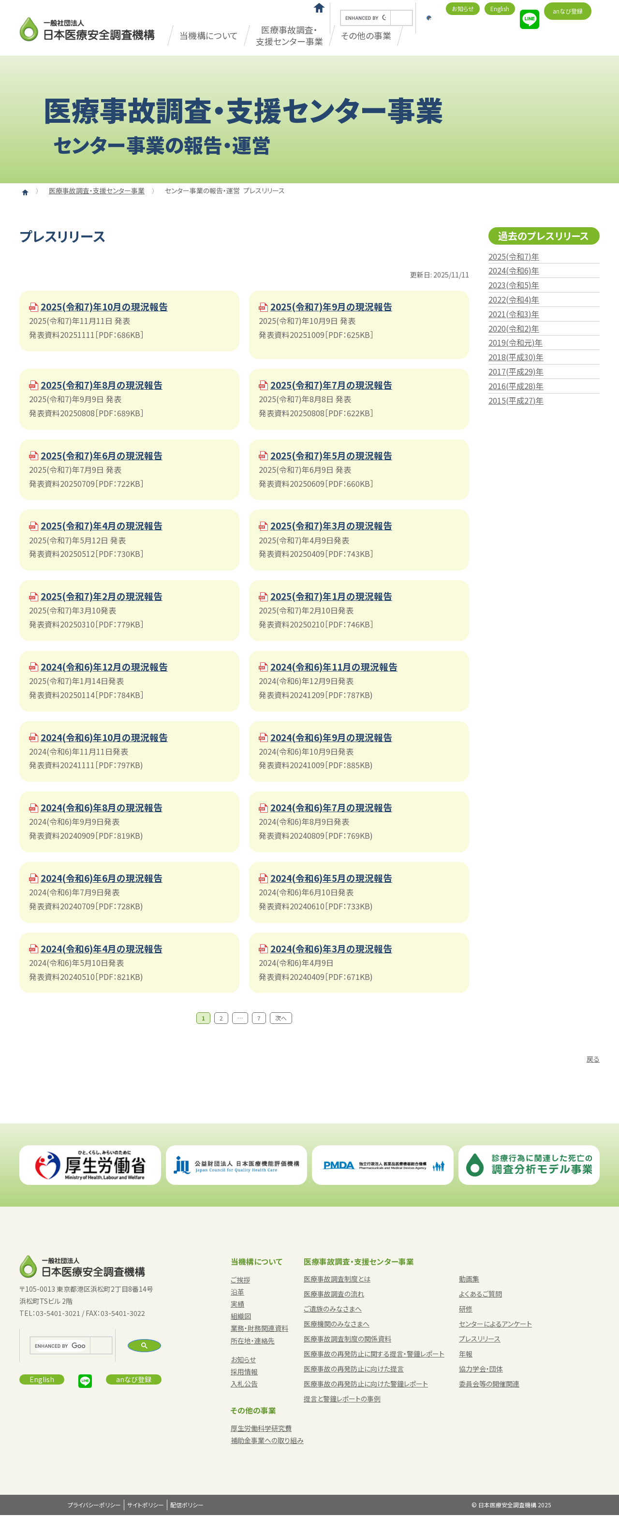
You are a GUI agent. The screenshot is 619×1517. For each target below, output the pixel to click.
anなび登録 (568, 11)
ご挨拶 (240, 1281)
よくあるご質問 (480, 1295)
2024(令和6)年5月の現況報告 (335, 879)
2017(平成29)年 (516, 371)
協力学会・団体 (481, 1370)
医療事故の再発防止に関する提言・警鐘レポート (374, 1355)
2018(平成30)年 (516, 357)
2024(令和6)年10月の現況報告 (108, 738)
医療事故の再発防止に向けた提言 (354, 1370)
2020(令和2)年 (513, 328)
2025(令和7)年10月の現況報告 (108, 306)
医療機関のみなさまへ (336, 1325)
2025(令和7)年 (513, 256)
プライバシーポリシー (94, 1507)
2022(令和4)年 (513, 299)
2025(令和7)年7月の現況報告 (335, 385)
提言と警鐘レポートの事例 (342, 1400)
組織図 (241, 1318)
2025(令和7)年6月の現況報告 (105, 456)
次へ (281, 1020)
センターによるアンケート (495, 1325)
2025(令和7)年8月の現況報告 (105, 385)
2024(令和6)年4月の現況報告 (105, 950)
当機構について (208, 35)
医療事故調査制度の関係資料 (347, 1340)
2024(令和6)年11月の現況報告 (338, 667)
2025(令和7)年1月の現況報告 (335, 597)
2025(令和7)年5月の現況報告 (335, 456)
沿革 (237, 1293)
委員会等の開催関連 (489, 1385)
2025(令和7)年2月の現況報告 (105, 597)
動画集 (469, 1280)
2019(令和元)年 (515, 342)
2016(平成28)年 (516, 386)
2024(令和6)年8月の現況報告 (105, 809)
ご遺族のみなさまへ (333, 1310)
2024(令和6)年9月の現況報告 (335, 738)
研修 (465, 1310)
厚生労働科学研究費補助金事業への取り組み (267, 1436)
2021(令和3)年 (513, 314)
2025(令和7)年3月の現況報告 (335, 526)
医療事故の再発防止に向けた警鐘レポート (366, 1385)
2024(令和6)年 (513, 270)
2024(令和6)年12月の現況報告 (108, 667)
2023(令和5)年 (513, 285)
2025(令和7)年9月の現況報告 (335, 306)
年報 (465, 1355)
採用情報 (244, 1373)
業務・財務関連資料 (259, 1330)
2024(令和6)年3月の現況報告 (335, 950)
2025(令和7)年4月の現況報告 (105, 526)
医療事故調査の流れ (334, 1295)
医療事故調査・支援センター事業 (289, 35)
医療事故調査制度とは (337, 1280)
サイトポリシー (145, 1507)
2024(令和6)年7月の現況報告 (335, 809)
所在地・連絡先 (253, 1342)
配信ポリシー (187, 1507)
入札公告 (244, 1386)
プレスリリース (480, 1340)
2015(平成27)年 (516, 400)
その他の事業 (253, 1412)
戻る (593, 1060)
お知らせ (463, 8)
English (499, 8)
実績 (237, 1306)
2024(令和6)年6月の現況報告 (105, 879)
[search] (365, 18)
